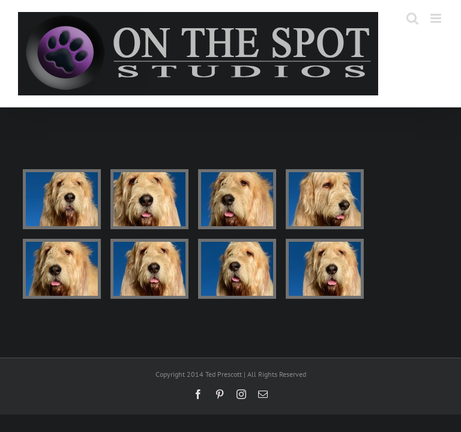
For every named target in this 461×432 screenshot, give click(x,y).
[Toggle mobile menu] (436, 18)
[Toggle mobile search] (412, 18)
